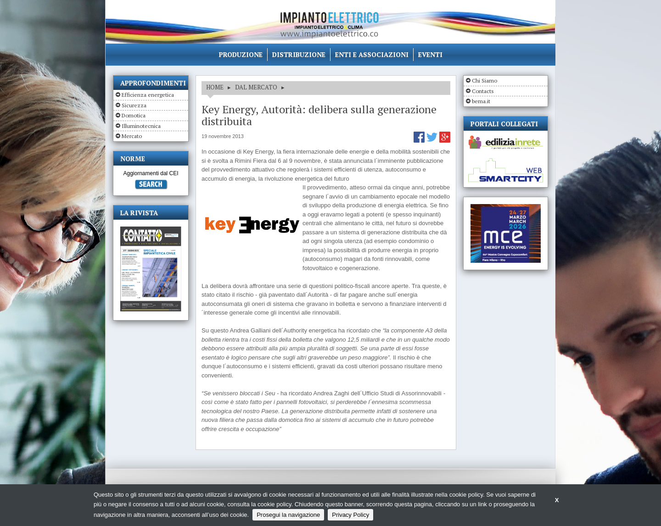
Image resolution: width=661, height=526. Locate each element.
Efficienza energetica (148, 94)
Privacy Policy (350, 514)
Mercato (132, 136)
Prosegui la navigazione (288, 514)
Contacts (483, 91)
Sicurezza (134, 105)
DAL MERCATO (256, 87)
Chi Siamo (484, 80)
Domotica (134, 115)
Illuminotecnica (141, 125)
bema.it (481, 101)
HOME (215, 87)
